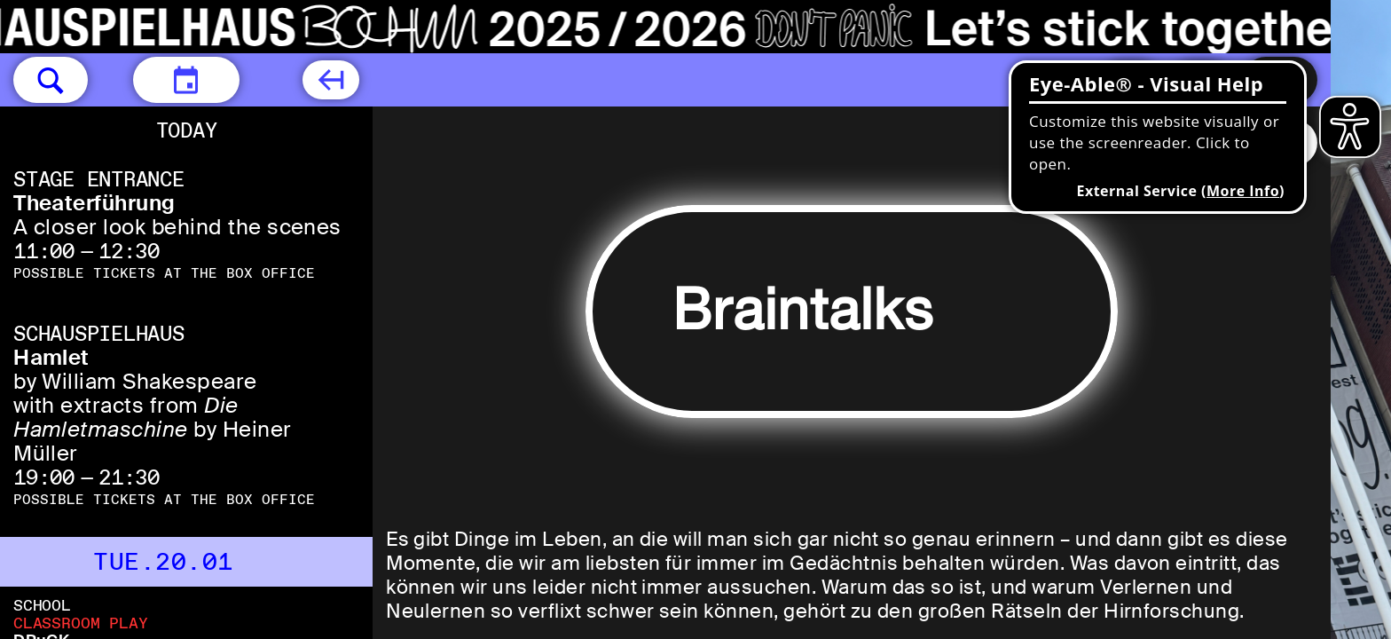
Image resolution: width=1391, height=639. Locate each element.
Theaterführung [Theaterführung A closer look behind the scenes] (94, 203)
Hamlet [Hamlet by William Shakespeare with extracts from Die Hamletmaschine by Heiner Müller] (51, 357)
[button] (50, 80)
